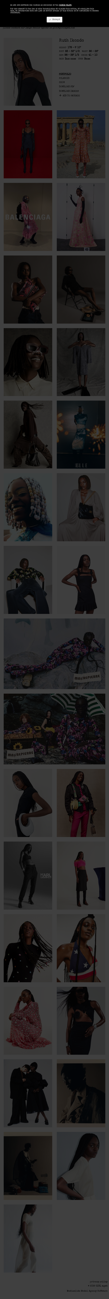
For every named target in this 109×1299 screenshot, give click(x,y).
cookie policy (65, 5)
